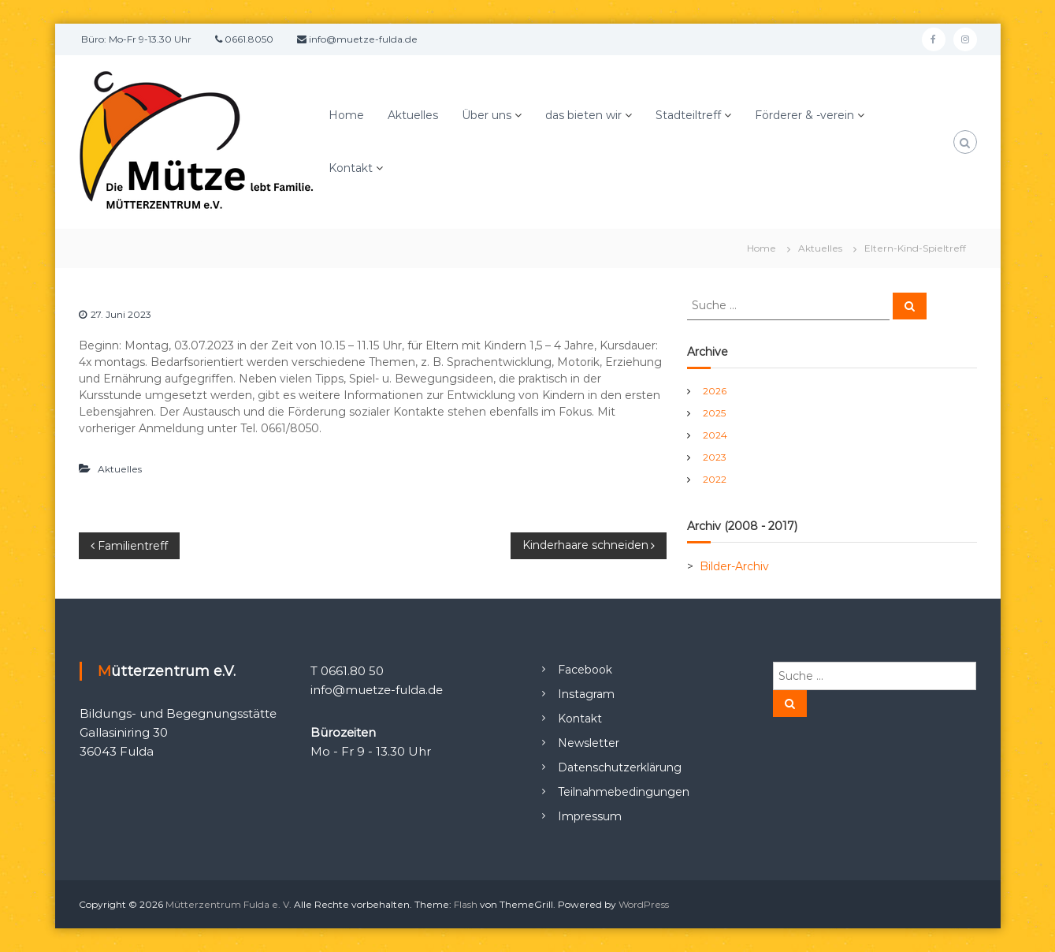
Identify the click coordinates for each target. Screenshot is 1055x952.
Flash (465, 904)
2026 (714, 391)
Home (346, 115)
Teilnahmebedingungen (623, 792)
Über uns (486, 115)
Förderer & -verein (804, 115)
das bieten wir (583, 115)
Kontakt (351, 168)
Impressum (590, 816)
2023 (714, 457)
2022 (714, 479)
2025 (714, 413)
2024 (715, 435)
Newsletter (588, 743)
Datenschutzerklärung (620, 767)
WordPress (644, 904)
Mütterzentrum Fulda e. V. (228, 904)
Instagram (586, 694)
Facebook (585, 670)
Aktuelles (413, 115)
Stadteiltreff (688, 115)
